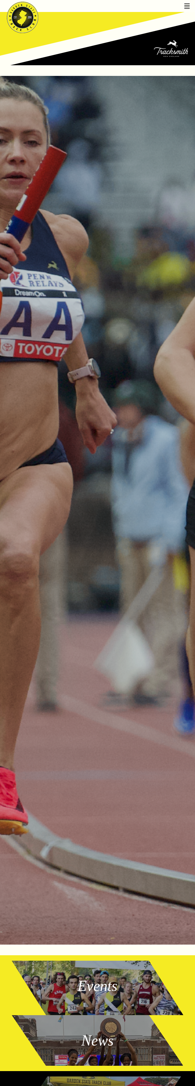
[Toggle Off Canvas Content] (187, 4)
